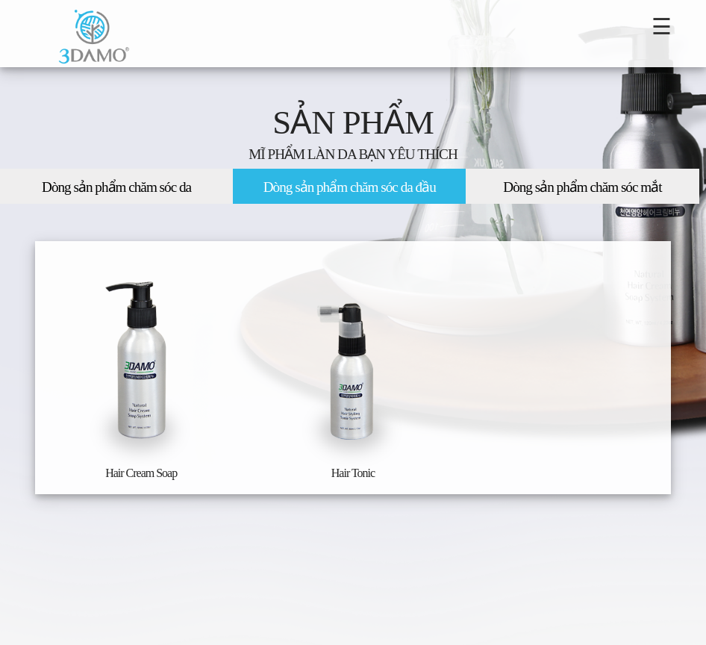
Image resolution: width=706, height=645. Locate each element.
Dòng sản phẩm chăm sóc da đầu (349, 187)
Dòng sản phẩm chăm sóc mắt (582, 187)
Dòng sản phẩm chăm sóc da (116, 187)
